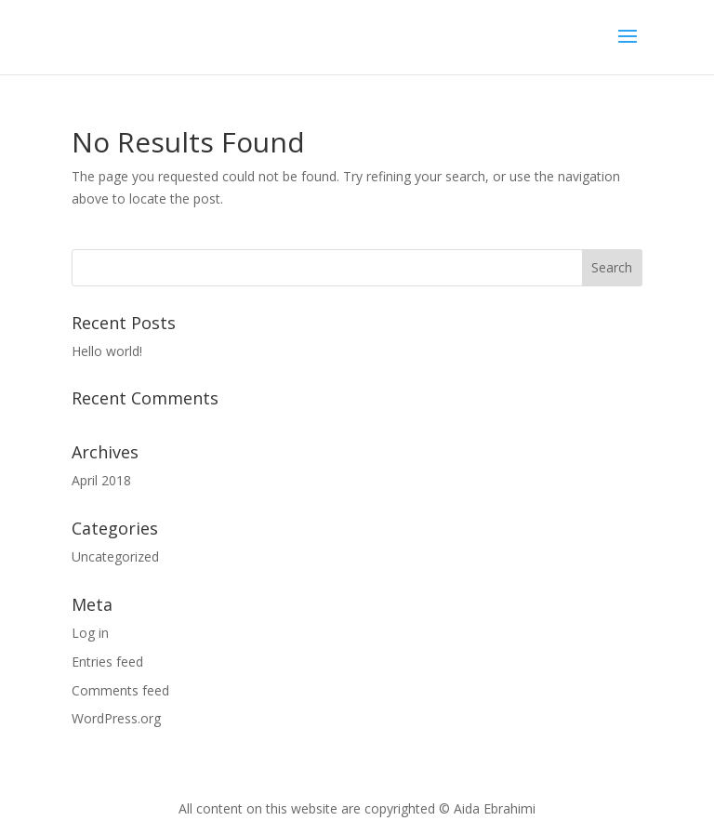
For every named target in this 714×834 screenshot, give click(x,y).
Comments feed (120, 690)
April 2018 (101, 480)
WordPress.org (116, 718)
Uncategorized (115, 556)
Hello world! (107, 351)
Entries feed (107, 661)
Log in (90, 633)
